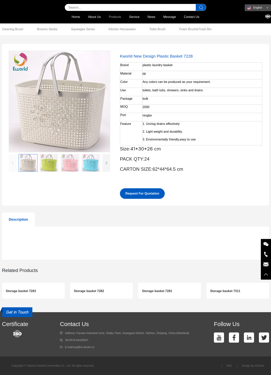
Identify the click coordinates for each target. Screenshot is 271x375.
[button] (106, 163)
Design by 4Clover (253, 365)
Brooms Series (47, 29)
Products (115, 17)
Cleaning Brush (12, 29)
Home (76, 17)
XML (229, 365)
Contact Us (191, 17)
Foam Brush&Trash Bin (195, 29)
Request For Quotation (142, 193)
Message (169, 17)
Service (134, 17)
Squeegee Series (83, 29)
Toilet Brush (157, 29)
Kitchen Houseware (122, 29)
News (151, 17)
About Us (94, 17)
